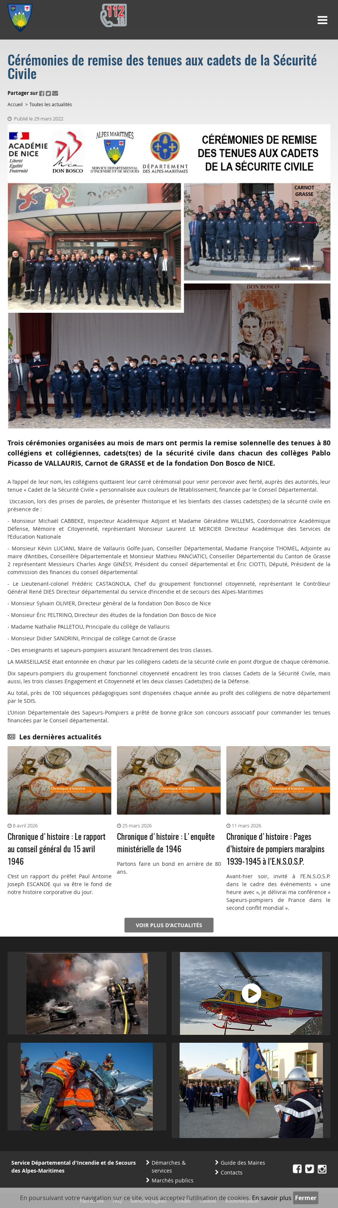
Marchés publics (173, 1180)
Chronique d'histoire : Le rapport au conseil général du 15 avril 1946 (57, 849)
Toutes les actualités (50, 104)
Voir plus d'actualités (169, 925)
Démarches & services (169, 1166)
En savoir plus (272, 1198)
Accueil (15, 104)
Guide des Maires (243, 1162)
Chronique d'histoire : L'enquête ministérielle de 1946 (166, 843)
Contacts (232, 1172)
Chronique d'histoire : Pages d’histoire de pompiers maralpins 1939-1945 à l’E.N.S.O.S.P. (275, 849)
